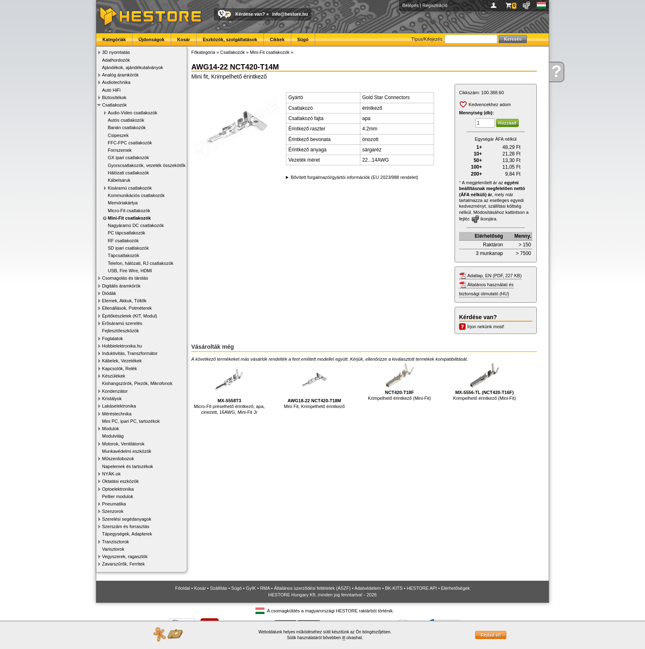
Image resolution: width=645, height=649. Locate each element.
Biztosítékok (114, 97)
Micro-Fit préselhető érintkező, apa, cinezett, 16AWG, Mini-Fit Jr (229, 389)
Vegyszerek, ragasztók (125, 556)
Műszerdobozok (118, 458)
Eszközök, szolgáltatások (230, 39)
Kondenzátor (115, 391)
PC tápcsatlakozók (126, 232)
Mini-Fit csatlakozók (129, 218)
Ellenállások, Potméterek (127, 308)
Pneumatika (114, 503)
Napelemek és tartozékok (127, 466)
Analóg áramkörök (120, 74)
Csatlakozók (114, 104)
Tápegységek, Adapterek (127, 533)
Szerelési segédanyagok (126, 519)
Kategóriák (114, 39)
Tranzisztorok (115, 541)
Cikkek (277, 39)
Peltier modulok (117, 496)
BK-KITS (394, 588)
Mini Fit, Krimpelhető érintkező (314, 386)
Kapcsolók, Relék (119, 368)
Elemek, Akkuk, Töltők (124, 300)
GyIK (251, 588)
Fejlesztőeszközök (120, 330)
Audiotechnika (116, 82)
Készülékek (113, 375)
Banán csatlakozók (127, 127)
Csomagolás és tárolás (125, 278)
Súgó (303, 39)
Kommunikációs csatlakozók (136, 195)
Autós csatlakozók (126, 120)
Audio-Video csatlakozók (132, 112)
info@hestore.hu (290, 14)
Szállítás (218, 588)
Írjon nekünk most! (485, 326)
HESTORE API (422, 588)
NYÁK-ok (111, 473)
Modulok (110, 428)
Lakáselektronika (119, 405)
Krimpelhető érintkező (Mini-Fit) (399, 382)
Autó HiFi (111, 90)
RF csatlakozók (123, 240)
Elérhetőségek (455, 588)
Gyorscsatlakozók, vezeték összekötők (147, 165)
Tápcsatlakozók (123, 255)
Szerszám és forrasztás (125, 526)
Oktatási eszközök (120, 481)
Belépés (410, 5)
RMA (265, 588)
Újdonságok (152, 39)
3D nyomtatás (116, 52)
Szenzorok (112, 511)
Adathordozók (116, 60)
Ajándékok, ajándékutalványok (132, 67)
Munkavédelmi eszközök (126, 451)
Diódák (109, 293)
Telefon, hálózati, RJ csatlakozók (141, 263)
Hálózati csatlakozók (128, 172)
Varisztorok (113, 549)
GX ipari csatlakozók (128, 157)
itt (344, 637)
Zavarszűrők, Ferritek (123, 563)
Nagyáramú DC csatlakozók (136, 225)
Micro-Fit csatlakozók (129, 210)
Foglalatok (112, 338)
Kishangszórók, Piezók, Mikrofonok (137, 383)
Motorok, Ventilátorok (123, 443)
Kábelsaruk (119, 180)
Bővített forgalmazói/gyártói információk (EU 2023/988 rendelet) (354, 177)
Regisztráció (435, 5)
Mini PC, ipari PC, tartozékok (131, 421)
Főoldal (182, 588)
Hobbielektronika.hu (122, 345)
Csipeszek (118, 135)
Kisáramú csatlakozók (130, 187)
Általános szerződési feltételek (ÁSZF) (312, 588)
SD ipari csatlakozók (128, 248)
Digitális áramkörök (121, 285)
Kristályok (112, 398)
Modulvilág (113, 435)
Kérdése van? (250, 14)
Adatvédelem (368, 588)
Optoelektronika (118, 489)
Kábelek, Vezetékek (122, 360)
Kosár (183, 39)
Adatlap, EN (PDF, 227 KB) (494, 275)
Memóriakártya (123, 202)
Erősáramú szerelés (122, 323)
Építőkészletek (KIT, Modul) (129, 315)
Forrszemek (120, 150)
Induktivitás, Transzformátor (130, 353)
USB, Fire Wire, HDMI (130, 270)
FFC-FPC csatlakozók (130, 142)
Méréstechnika (117, 413)
